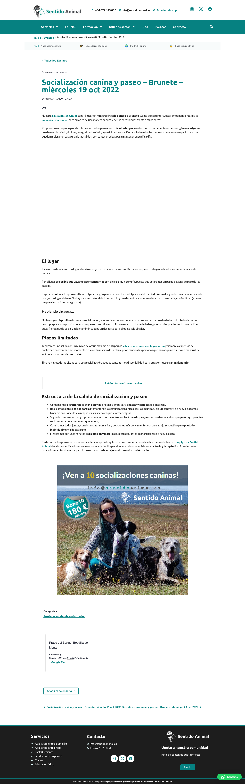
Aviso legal (104, 781)
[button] (229, 777)
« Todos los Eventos (54, 60)
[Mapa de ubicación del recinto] (106, 654)
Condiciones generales (121, 781)
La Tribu (70, 27)
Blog (145, 27)
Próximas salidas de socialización (64, 616)
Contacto (179, 27)
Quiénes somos (122, 27)
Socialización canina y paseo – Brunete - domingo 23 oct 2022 (162, 707)
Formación (92, 27)
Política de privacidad (143, 781)
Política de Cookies (163, 781)
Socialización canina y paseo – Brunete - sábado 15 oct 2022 (82, 707)
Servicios (50, 27)
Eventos (160, 27)
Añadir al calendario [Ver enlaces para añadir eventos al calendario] (61, 691)
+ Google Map (57, 662)
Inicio (37, 37)
